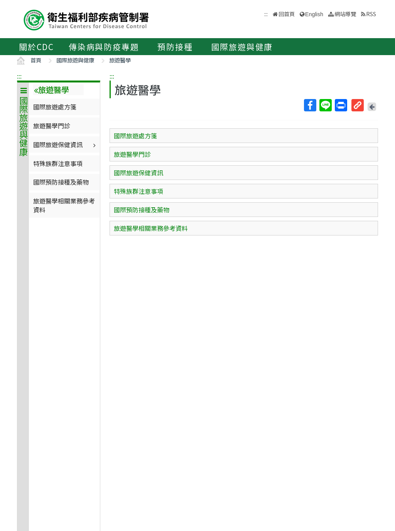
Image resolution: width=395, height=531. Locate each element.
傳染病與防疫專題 (104, 46)
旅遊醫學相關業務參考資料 (64, 205)
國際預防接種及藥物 (61, 182)
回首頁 (287, 14)
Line (325, 105)
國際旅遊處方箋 (54, 106)
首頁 (35, 60)
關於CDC (36, 46)
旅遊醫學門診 (51, 125)
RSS (371, 14)
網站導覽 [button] (345, 14)
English (314, 14)
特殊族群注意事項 (58, 163)
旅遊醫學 (120, 60)
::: (19, 76)
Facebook (309, 105)
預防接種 (174, 46)
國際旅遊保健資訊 (65, 144)
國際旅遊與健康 (242, 46)
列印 (340, 105)
